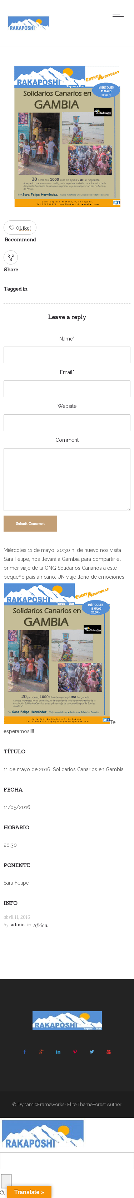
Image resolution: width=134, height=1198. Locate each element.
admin (18, 925)
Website (67, 406)
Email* (67, 372)
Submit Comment (30, 524)
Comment (67, 440)
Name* (67, 339)
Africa (40, 925)
